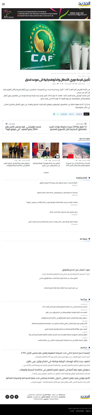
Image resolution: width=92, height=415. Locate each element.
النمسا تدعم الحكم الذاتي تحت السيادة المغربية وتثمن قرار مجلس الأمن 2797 (78, 164)
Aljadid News (81, 84)
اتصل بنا (72, 411)
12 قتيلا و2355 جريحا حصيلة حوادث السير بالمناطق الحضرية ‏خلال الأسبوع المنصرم (67, 126)
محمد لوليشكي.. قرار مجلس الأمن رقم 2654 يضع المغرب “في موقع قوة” (25, 126)
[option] (76, 154)
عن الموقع (88, 411)
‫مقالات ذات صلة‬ (84, 139)
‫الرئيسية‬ (88, 73)
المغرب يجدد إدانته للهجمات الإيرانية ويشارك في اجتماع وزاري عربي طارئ (46, 164)
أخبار (83, 73)
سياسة (65, 157)
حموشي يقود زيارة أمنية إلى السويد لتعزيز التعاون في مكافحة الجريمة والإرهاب (17, 164)
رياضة (79, 73)
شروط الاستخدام (80, 411)
